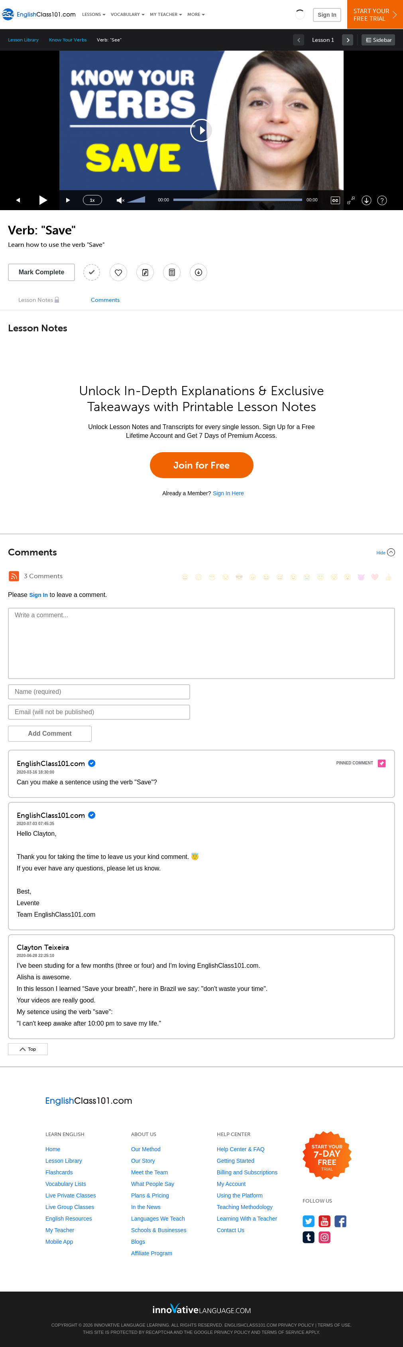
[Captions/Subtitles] (335, 200)
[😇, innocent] (320, 577)
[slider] (137, 200)
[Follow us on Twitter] (309, 1221)
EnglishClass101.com (250, 1325)
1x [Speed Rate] (92, 200)
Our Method (146, 1149)
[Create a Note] (145, 272)
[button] (300, 14)
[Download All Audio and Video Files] (198, 272)
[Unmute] (121, 200)
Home (52, 1149)
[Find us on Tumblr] (309, 1237)
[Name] (99, 691)
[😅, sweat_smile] (280, 577)
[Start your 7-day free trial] (327, 1155)
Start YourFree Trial (376, 15)
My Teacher (163, 14)
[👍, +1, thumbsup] (388, 577)
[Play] (44, 200)
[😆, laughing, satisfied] (266, 577)
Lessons (91, 14)
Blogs (138, 1242)
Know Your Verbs (67, 40)
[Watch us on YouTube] (324, 1221)
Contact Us (230, 1230)
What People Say (152, 1184)
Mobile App (59, 1242)
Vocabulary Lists (65, 1184)
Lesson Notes (35, 300)
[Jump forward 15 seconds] (68, 200)
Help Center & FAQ (241, 1149)
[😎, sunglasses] (239, 577)
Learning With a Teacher (247, 1218)
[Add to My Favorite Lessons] (118, 272)
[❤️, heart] (374, 577)
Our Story (143, 1161)
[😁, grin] (212, 577)
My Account (231, 1184)
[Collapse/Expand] (201, 552)
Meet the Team (149, 1172)
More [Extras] (193, 14)
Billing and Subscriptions (247, 1172)
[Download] (367, 200)
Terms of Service (283, 1332)
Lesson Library (23, 40)
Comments (105, 300)
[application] (201, 130)
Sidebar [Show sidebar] (382, 40)
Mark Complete (42, 272)
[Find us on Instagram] (324, 1237)
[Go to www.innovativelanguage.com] (202, 1308)
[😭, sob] (307, 577)
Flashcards (59, 1172)
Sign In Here (228, 493)
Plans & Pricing (150, 1195)
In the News (146, 1207)
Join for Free (201, 465)
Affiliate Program (151, 1253)
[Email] (99, 712)
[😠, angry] (252, 577)
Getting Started (235, 1161)
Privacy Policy (296, 1325)
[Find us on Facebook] (340, 1221)
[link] (347, 39)
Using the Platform (240, 1195)
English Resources (68, 1218)
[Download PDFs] (172, 272)
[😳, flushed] (198, 577)
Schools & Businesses (159, 1230)
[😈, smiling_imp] (361, 577)
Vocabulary (125, 14)
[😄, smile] (185, 577)
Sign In (327, 15)
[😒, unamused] (225, 577)
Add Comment (49, 733)
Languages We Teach (158, 1218)
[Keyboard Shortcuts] (382, 200)
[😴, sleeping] (334, 577)
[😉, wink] (293, 577)
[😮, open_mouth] (347, 577)
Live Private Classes (70, 1195)
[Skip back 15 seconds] (18, 200)
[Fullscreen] (351, 200)
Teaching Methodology (245, 1207)
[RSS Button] (14, 576)
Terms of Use (334, 1325)
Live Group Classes (69, 1207)
